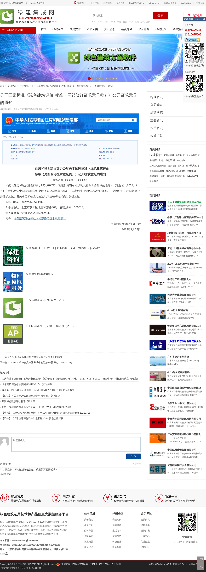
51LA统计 (116, 564)
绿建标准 (108, 3)
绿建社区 (161, 29)
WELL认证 (193, 175)
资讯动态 (109, 29)
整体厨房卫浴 (192, 165)
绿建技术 (75, 29)
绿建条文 (58, 29)
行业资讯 (24, 86)
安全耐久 (116, 519)
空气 (142, 21)
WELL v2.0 (186, 3)
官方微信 (187, 537)
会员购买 (145, 519)
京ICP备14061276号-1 (100, 564)
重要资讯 (156, 120)
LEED (93, 21)
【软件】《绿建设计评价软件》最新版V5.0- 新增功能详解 (32, 418)
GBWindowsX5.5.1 (164, 564)
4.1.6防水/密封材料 (177, 310)
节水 (113, 21)
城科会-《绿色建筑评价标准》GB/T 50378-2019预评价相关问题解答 (38, 390)
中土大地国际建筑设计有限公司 (184, 418)
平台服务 (143, 29)
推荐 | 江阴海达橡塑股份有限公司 (185, 217)
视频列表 (120, 3)
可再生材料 (169, 155)
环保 (131, 21)
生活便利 (116, 530)
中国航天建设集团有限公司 (181, 449)
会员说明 (88, 525)
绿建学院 (156, 112)
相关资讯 (156, 128)
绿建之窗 (180, 176)
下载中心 (145, 536)
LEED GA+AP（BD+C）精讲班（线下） (50, 326)
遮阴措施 (180, 170)
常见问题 (88, 541)
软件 (107, 21)
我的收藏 (194, 15)
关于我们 (88, 519)
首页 (43, 29)
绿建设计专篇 (156, 160)
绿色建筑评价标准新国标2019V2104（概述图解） (28, 384)
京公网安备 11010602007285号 (72, 564)
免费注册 (40, 3)
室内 (148, 21)
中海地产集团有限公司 (179, 279)
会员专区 (126, 29)
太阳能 (170, 176)
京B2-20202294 (33, 568)
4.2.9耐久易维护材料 (178, 372)
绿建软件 (156, 155)
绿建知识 (154, 181)
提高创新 (116, 547)
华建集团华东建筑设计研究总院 (184, 325)
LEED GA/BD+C (136, 3)
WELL (101, 21)
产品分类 (92, 29)
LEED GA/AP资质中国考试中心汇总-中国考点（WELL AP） (41, 362)
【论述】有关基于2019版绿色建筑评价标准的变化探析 (31, 395)
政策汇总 (156, 136)
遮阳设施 (180, 155)
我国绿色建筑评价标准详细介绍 (18, 401)
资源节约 (116, 536)
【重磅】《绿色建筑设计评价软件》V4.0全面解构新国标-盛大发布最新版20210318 (46, 412)
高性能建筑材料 (157, 171)
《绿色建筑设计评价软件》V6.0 (45, 300)
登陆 (30, 3)
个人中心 (95, 3)
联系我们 (88, 547)
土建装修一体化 (157, 176)
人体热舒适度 (193, 155)
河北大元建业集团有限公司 (181, 294)
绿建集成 (191, 170)
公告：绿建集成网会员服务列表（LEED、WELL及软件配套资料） (37, 407)
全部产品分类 (12, 30)
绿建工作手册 (170, 3)
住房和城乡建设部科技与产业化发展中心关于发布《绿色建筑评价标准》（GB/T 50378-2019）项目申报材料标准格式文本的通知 (70, 378)
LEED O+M (154, 3)
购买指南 (178, 29)
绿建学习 (170, 160)
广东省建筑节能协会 (178, 356)
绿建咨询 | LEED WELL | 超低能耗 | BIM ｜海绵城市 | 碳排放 (63, 248)
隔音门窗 (172, 165)
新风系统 (170, 170)
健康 (137, 21)
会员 (125, 21)
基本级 (181, 165)
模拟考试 (200, 3)
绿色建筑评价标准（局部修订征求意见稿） (40, 218)
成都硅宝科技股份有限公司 (181, 465)
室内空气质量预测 (158, 165)
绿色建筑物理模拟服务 (39, 274)
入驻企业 (145, 541)
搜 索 (160, 15)
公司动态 (156, 105)
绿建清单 (181, 160)
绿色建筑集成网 (16, 3)
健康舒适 (116, 525)
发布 (133, 456)
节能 (119, 21)
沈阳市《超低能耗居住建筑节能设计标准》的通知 (36, 357)
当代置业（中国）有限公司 (181, 403)
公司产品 (88, 530)
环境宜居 (116, 541)
